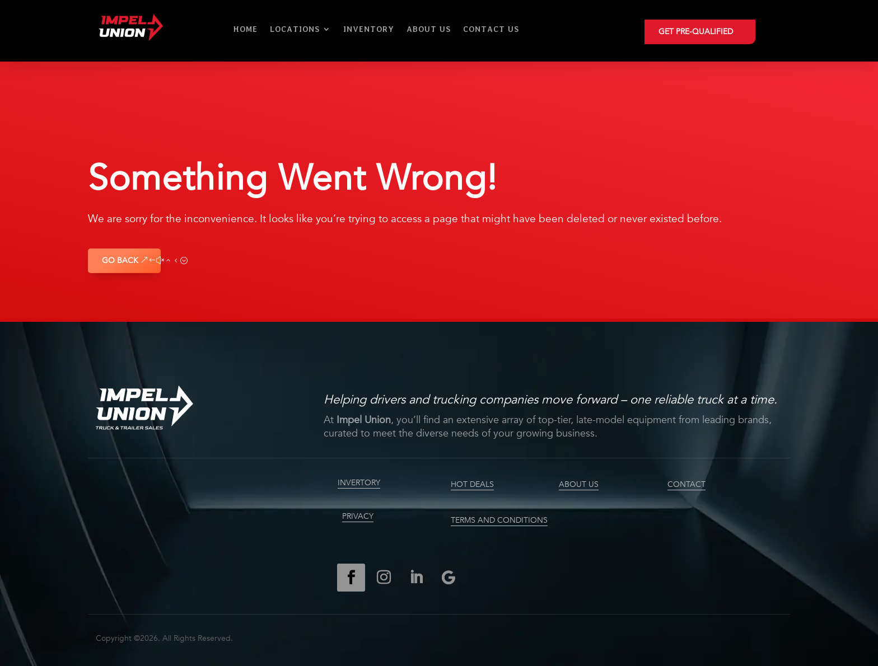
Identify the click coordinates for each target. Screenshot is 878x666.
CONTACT (686, 484)
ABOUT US (579, 484)
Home (245, 29)
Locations (295, 29)
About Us (429, 29)
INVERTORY (359, 482)
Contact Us (491, 29)
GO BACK (120, 260)
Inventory (368, 29)
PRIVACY (357, 516)
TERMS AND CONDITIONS (499, 520)
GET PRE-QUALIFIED (695, 31)
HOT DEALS (472, 484)
